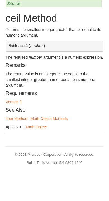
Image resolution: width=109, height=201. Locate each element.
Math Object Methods (49, 118)
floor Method (16, 118)
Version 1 (14, 102)
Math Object (36, 127)
